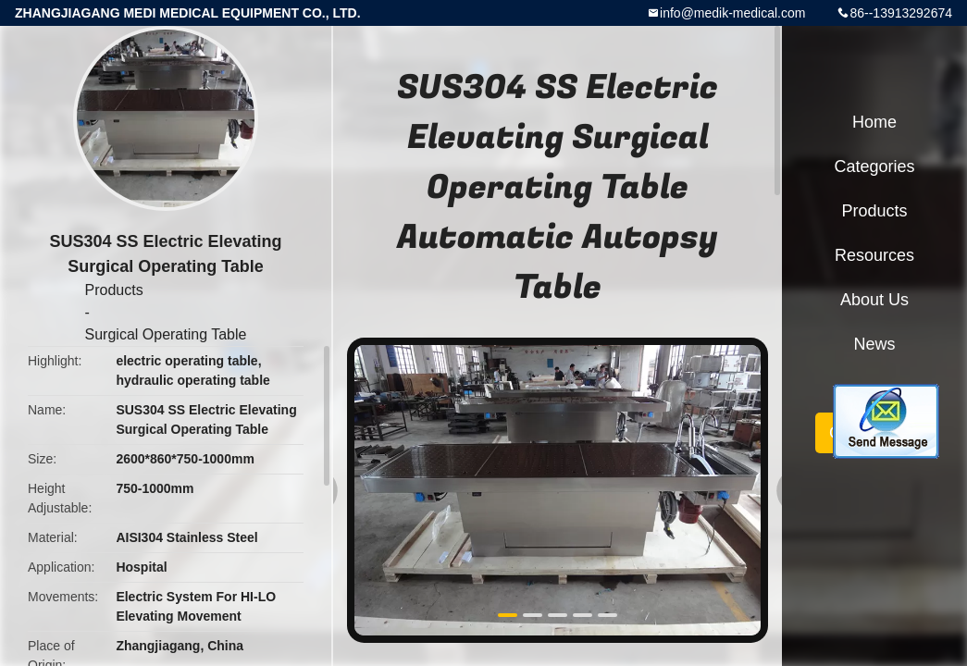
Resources (874, 255)
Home (874, 122)
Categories (874, 166)
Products (114, 290)
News (874, 344)
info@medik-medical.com (732, 13)
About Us (874, 299)
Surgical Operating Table (166, 334)
